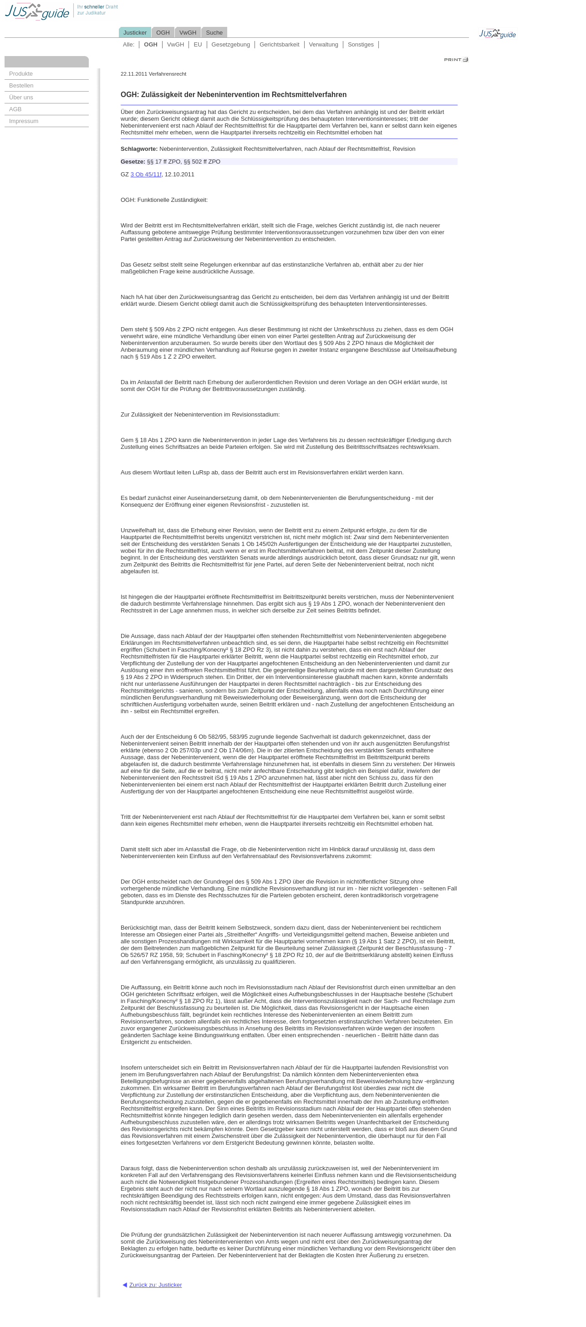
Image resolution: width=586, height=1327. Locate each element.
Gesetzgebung (231, 44)
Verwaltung (323, 44)
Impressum (23, 121)
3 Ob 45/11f (146, 174)
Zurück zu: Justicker (155, 1284)
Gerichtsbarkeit (279, 44)
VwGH (188, 32)
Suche (214, 32)
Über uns (21, 97)
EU (198, 44)
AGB (15, 109)
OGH (163, 32)
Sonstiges (361, 44)
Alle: (128, 44)
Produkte (21, 73)
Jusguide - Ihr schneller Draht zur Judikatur (91, 11)
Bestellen (21, 85)
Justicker (135, 32)
